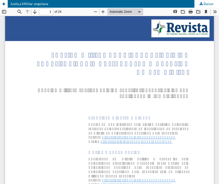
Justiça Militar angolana (29, 4)
